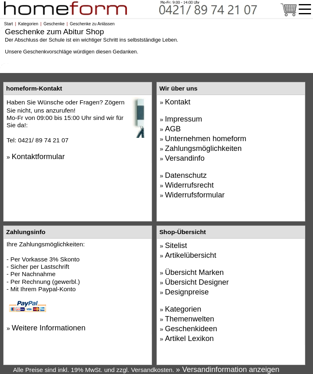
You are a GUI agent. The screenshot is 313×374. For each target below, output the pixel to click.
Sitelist (176, 245)
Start (8, 24)
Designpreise (187, 292)
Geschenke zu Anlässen (92, 24)
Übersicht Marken (194, 272)
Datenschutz (186, 175)
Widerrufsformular (195, 194)
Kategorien (28, 24)
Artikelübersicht (190, 255)
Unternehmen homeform (206, 138)
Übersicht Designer (197, 282)
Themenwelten (189, 318)
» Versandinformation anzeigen (228, 369)
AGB (173, 128)
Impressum (183, 119)
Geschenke (54, 24)
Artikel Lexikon (189, 338)
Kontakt (177, 101)
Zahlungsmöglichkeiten (203, 148)
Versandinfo (185, 158)
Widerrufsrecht (189, 185)
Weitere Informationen (49, 327)
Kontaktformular (38, 156)
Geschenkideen (191, 328)
